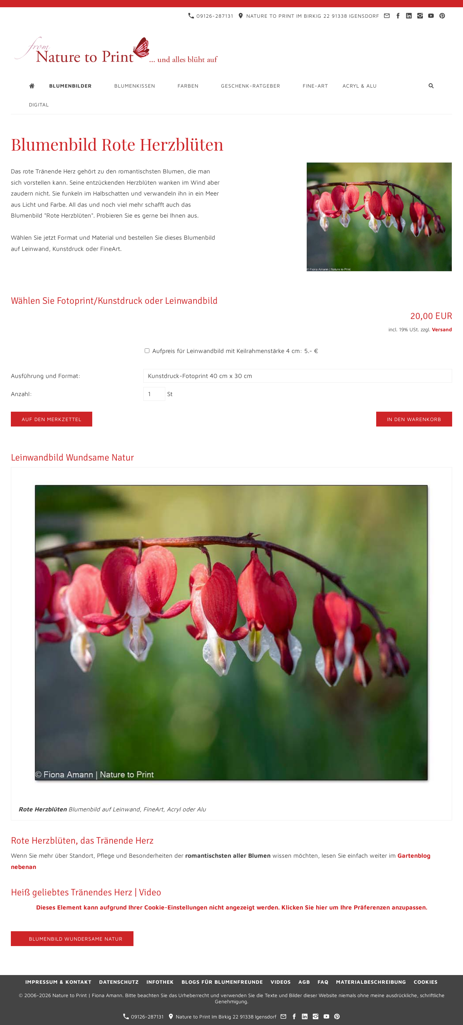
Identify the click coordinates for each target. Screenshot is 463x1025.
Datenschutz (119, 982)
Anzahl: (21, 394)
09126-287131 (210, 16)
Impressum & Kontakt (58, 982)
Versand (442, 329)
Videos (281, 982)
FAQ (323, 982)
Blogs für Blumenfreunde (222, 982)
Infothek (160, 982)
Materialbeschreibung (371, 982)
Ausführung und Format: (46, 375)
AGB (304, 982)
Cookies (426, 982)
